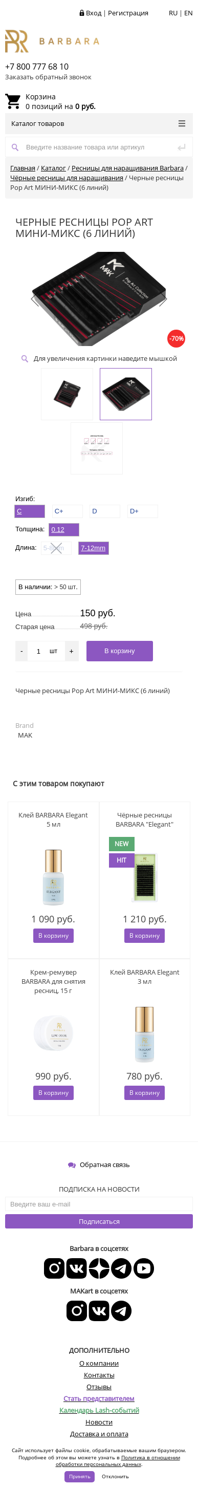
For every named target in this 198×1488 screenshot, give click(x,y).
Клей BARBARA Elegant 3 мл (145, 976)
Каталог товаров (98, 123)
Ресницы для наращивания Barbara (128, 167)
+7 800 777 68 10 (37, 66)
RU (173, 12)
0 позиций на (61, 101)
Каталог (53, 167)
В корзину (53, 935)
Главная (22, 167)
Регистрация (128, 12)
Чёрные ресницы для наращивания (66, 177)
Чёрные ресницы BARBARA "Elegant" (144, 819)
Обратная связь (99, 1164)
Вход (93, 12)
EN (188, 12)
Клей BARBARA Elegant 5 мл (53, 819)
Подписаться (99, 1221)
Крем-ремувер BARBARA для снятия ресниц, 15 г (53, 981)
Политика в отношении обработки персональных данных (118, 1461)
